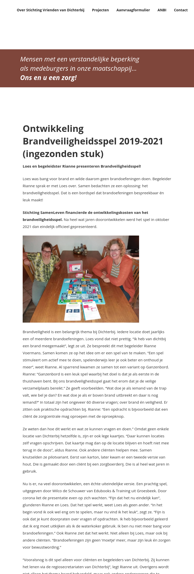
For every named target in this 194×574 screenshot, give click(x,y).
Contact (181, 10)
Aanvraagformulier (133, 10)
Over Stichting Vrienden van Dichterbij (51, 10)
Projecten (100, 10)
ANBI (161, 10)
